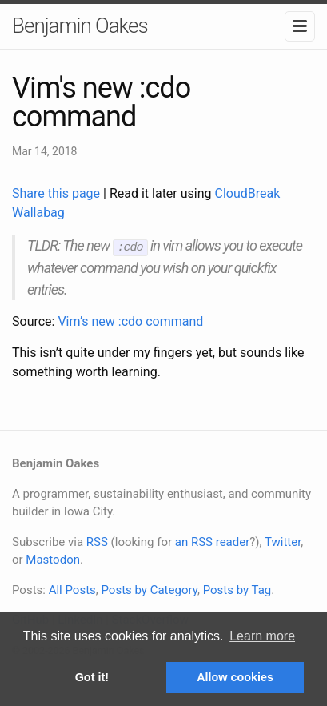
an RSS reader (212, 541)
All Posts (72, 589)
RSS (97, 541)
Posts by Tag (237, 589)
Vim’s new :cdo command (130, 320)
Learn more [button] (262, 636)
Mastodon (53, 559)
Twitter (283, 541)
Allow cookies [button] (235, 677)
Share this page (57, 193)
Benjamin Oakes (80, 26)
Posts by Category (149, 589)
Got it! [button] (92, 677)
